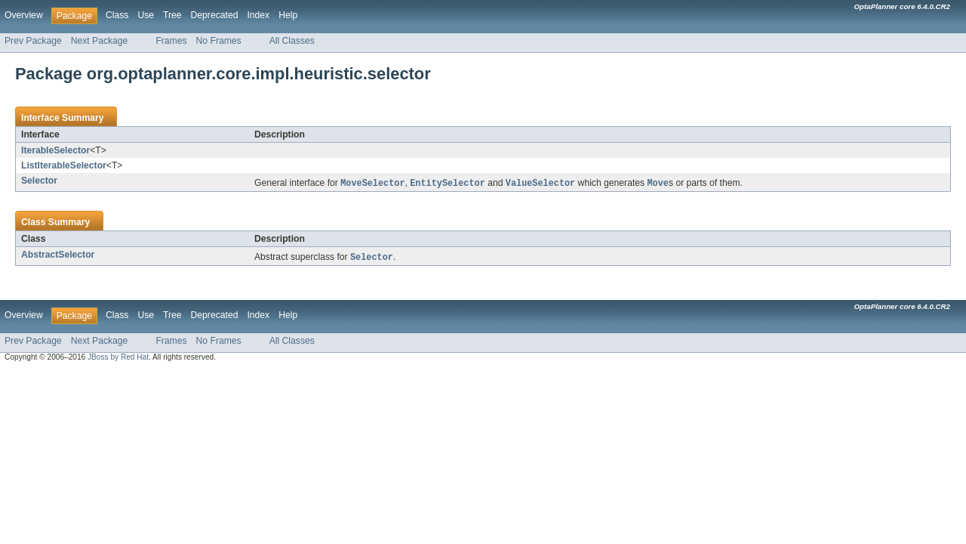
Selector (39, 180)
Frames (170, 41)
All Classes (292, 41)
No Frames (219, 41)
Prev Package (33, 41)
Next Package (99, 41)
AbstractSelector (57, 255)
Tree (172, 15)
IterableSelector (55, 150)
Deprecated (214, 15)
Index (258, 15)
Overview (24, 15)
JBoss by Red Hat (118, 358)
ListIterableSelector (63, 165)
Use (145, 15)
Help (287, 15)
